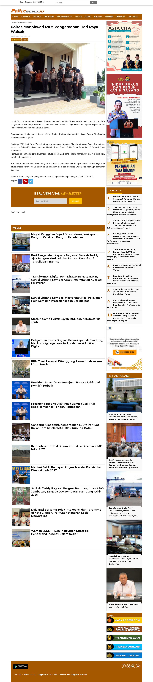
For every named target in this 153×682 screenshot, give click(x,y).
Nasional (37, 17)
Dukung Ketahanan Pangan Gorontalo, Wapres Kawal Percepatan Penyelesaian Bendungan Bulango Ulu (123, 317)
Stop (25, 40)
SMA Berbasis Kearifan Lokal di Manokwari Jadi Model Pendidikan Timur (126, 291)
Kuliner (88, 17)
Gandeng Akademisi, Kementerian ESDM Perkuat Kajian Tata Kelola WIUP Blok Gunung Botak (65, 426)
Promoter (49, 17)
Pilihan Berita (63, 17)
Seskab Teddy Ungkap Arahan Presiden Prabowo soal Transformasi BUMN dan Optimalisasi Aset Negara (124, 224)
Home (15, 17)
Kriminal (109, 17)
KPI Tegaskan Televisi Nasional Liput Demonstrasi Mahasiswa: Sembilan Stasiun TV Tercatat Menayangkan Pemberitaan (123, 239)
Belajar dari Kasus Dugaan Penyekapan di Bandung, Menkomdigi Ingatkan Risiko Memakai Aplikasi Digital (67, 343)
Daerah (20, 22)
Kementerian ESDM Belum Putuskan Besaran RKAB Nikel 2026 (66, 447)
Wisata (78, 17)
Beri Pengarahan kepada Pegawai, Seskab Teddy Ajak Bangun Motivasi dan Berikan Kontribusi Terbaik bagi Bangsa (64, 258)
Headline (25, 17)
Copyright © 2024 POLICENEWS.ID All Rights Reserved (62, 675)
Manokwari (28, 22)
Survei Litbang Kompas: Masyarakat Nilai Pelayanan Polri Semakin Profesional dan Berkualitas (66, 299)
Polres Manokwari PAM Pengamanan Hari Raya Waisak (54, 29)
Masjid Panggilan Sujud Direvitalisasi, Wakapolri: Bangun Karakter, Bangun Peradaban (64, 236)
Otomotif (120, 17)
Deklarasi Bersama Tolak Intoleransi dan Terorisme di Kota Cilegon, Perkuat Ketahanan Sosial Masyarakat (66, 513)
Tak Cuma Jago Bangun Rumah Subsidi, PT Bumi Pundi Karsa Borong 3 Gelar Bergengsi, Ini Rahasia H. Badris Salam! (123, 254)
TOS (34, 675)
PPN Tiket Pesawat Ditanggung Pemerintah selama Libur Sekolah (66, 363)
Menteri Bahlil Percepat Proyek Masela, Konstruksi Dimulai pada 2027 (66, 469)
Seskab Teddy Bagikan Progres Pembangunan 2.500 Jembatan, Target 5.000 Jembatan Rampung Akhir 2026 (67, 491)
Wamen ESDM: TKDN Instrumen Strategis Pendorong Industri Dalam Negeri (60, 532)
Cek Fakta (133, 17)
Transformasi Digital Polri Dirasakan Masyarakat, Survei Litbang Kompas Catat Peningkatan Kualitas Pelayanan (66, 280)
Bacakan (16, 40)
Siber (26, 675)
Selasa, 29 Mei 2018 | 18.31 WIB (20, 36)
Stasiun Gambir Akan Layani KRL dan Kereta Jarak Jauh (65, 320)
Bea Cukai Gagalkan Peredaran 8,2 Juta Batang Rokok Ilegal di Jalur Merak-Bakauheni (123, 279)
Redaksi (17, 675)
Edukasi (98, 17)
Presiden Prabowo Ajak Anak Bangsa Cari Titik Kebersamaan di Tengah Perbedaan (63, 405)
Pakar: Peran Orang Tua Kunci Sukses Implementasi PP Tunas (127, 267)
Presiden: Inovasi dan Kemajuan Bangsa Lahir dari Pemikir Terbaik (65, 384)
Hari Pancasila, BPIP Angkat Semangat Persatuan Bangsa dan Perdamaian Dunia (126, 198)
